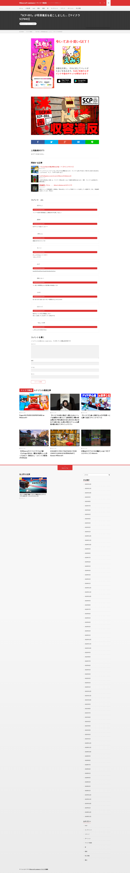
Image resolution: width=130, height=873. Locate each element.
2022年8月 (88, 656)
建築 (43, 8)
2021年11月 (88, 695)
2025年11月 (88, 488)
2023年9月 (88, 600)
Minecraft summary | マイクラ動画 (38, 869)
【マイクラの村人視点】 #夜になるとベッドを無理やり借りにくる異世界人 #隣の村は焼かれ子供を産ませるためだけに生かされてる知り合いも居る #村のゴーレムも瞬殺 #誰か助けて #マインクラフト (65, 419)
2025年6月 (88, 510)
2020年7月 (88, 764)
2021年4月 (88, 726)
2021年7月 (88, 713)
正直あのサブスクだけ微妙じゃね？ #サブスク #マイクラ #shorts (95, 452)
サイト (32, 374)
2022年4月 (88, 674)
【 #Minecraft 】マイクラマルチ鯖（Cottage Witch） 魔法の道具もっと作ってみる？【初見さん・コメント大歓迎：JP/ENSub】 (34, 454)
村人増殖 (78, 8)
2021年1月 (88, 738)
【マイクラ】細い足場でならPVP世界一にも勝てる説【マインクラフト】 (95, 416)
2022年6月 (88, 665)
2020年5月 (88, 773)
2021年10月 (88, 700)
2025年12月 (88, 484)
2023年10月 (88, 596)
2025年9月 (88, 497)
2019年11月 (88, 799)
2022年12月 (88, 639)
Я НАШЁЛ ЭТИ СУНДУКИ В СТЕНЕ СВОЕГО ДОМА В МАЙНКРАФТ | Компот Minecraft (63, 453)
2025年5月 (88, 514)
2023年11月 (88, 592)
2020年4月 (88, 777)
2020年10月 (88, 751)
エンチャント (54, 8)
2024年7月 (88, 557)
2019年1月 (88, 808)
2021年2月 (88, 734)
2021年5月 (88, 721)
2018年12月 (88, 812)
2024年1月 (88, 583)
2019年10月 (88, 803)
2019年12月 (88, 795)
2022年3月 (88, 678)
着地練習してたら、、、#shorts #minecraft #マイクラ (55, 185)
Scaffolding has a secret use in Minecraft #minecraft (55, 176)
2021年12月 (88, 691)
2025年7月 (88, 505)
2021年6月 (88, 717)
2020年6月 (88, 769)
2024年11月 (88, 540)
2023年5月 (88, 618)
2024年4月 (88, 570)
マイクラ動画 (32, 23)
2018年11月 (88, 816)
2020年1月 (88, 790)
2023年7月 (88, 609)
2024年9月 (88, 549)
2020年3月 (88, 782)
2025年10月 (88, 492)
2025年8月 (88, 501)
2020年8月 (88, 760)
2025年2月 (88, 527)
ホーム (21, 8)
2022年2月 (88, 682)
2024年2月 (88, 579)
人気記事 (27, 8)
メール (32, 367)
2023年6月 (88, 613)
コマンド (63, 8)
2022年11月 (88, 644)
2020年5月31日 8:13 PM (39, 209)
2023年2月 (88, 631)
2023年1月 (88, 635)
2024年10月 (88, 544)
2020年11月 (88, 747)
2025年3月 (88, 523)
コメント (33, 344)
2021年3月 (88, 730)
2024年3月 (88, 574)
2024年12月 (88, 536)
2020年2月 (88, 786)
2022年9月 (88, 652)
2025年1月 (88, 531)
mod (34, 8)
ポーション (71, 8)
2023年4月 (88, 622)
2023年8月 (88, 605)
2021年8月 (88, 708)
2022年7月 (88, 661)
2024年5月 (88, 566)
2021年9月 (88, 704)
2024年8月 (88, 553)
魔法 (38, 8)
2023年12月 (88, 587)
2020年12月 (88, 743)
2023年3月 (88, 626)
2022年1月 (88, 687)
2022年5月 (88, 669)
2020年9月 (88, 756)
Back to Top (65, 468)
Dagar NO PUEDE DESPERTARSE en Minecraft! (31, 416)
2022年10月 (88, 648)
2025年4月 (88, 518)
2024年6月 (88, 562)
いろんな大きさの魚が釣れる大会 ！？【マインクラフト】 (56, 166)
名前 (32, 360)
